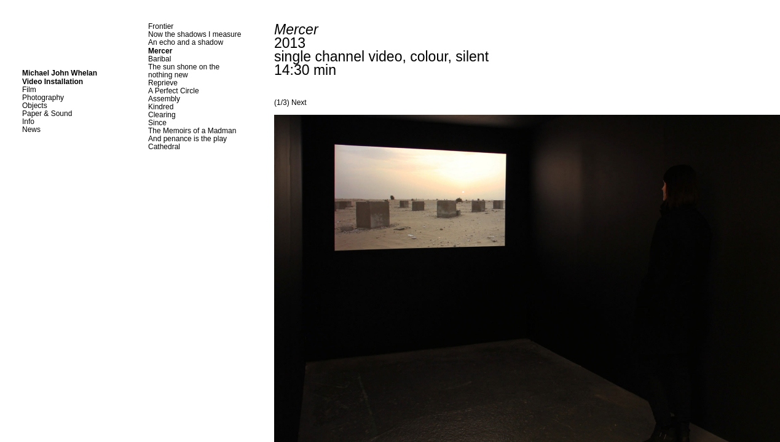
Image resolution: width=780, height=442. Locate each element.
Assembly (164, 99)
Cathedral (164, 146)
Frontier (160, 26)
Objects (34, 105)
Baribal (159, 59)
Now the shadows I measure (194, 34)
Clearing (162, 114)
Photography (43, 97)
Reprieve (163, 83)
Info (28, 121)
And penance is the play (187, 138)
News (31, 129)
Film (29, 89)
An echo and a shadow (185, 42)
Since (157, 122)
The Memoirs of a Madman (192, 130)
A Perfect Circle (173, 91)
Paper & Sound (47, 113)
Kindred (160, 107)
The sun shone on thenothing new (183, 71)
